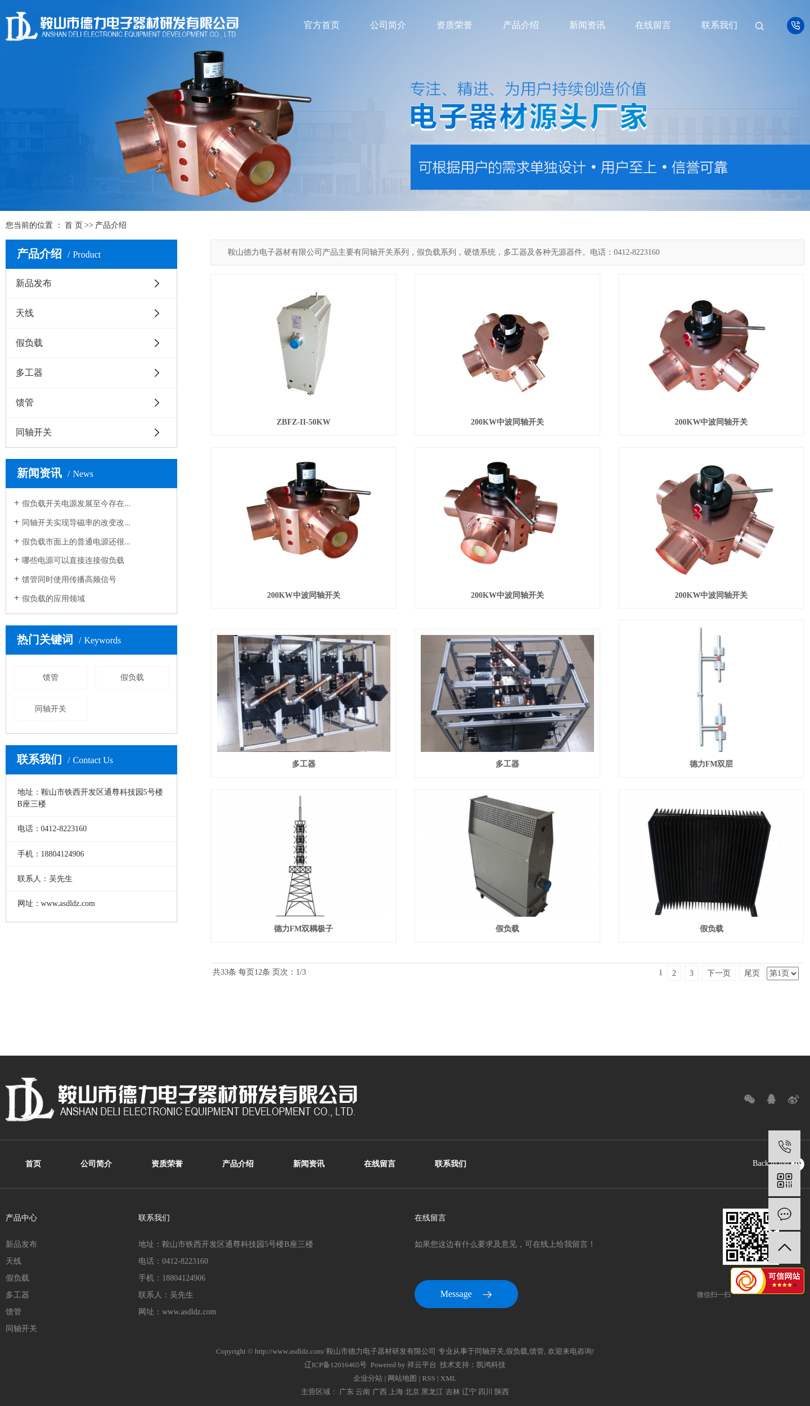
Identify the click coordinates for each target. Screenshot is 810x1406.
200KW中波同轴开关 (507, 422)
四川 (485, 1391)
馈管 (25, 402)
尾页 (752, 973)
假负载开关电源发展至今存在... (76, 503)
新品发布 (34, 283)
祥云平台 (421, 1364)
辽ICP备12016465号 (335, 1364)
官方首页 (322, 25)
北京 (412, 1391)
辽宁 (469, 1391)
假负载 (29, 343)
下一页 (719, 973)
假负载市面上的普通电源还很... (76, 542)
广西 (379, 1391)
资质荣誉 (454, 25)
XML (448, 1378)
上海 (396, 1391)
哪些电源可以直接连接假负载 (73, 560)
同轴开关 (34, 432)
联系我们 (719, 25)
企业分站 (367, 1378)
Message (466, 1294)
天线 (25, 313)
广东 (346, 1391)
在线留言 (653, 25)
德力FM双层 (712, 764)
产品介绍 (521, 25)
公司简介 (388, 25)
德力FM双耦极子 (304, 929)
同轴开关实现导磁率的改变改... (76, 523)
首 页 (74, 225)
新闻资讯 (587, 25)
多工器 (29, 372)
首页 (33, 1164)
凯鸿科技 (491, 1364)
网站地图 (402, 1378)
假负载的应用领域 (53, 598)
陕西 (501, 1391)
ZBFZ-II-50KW (304, 422)
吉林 (453, 1391)
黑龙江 (432, 1391)
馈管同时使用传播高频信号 (69, 579)
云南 (363, 1391)
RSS (428, 1378)
